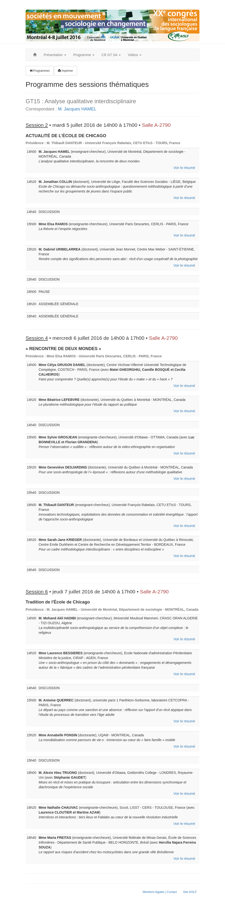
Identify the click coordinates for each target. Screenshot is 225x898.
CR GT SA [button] (111, 55)
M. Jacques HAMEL (77, 109)
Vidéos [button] (134, 55)
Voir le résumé (184, 168)
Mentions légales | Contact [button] (160, 892)
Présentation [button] (55, 55)
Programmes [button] (39, 70)
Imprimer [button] (65, 70)
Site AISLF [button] (190, 892)
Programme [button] (83, 55)
